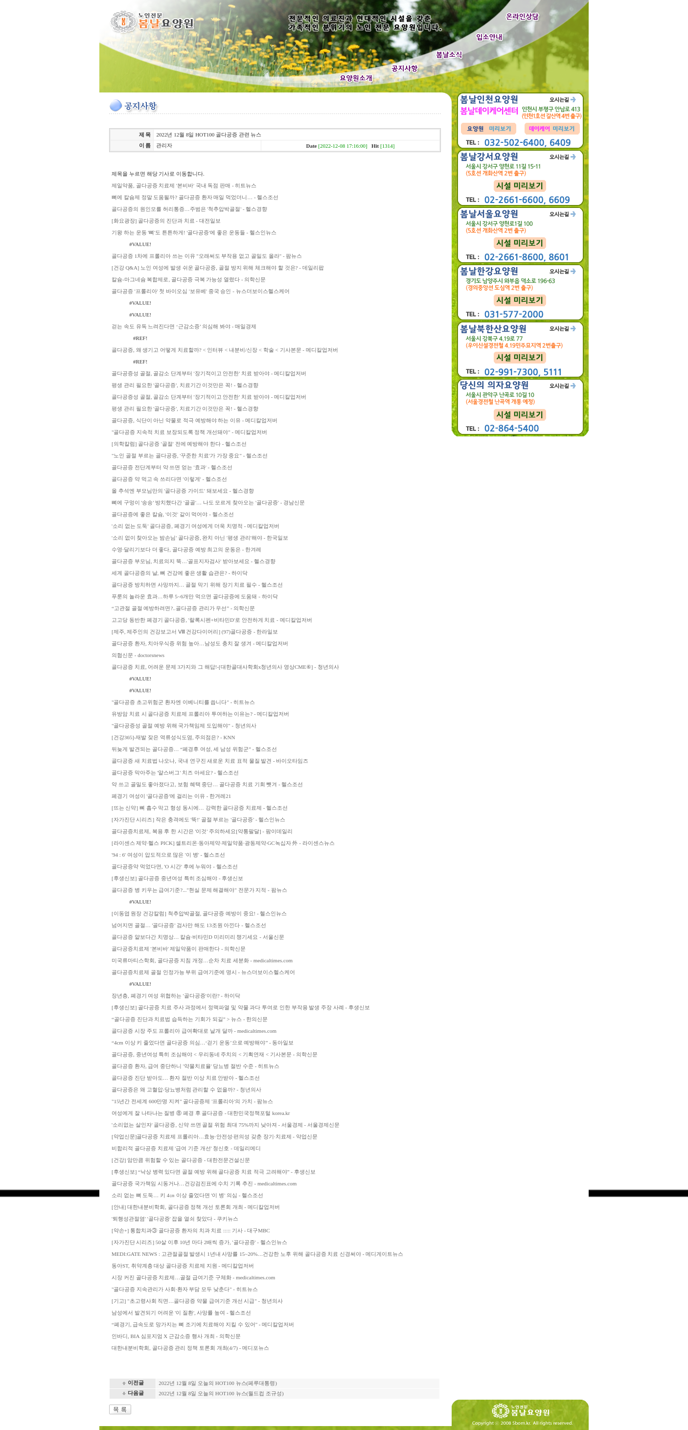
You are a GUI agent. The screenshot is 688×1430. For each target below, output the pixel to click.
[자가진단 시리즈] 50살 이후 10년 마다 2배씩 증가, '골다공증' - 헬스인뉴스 (199, 1242)
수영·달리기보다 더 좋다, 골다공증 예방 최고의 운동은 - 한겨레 (186, 549)
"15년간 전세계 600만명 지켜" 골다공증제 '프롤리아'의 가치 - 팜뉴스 (192, 1101)
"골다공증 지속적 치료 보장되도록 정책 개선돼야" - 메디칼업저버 (189, 432)
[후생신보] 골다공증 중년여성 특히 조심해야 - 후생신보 (178, 878)
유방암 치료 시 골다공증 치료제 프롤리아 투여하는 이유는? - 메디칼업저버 (200, 714)
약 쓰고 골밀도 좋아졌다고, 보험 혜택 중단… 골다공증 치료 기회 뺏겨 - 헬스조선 (207, 784)
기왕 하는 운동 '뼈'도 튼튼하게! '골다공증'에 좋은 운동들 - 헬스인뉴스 (194, 232)
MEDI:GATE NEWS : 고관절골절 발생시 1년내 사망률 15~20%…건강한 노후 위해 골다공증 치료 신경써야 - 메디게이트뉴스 (257, 1254)
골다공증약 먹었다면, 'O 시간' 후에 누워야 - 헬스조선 (175, 866)
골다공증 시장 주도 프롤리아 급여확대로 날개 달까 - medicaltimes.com (194, 1031)
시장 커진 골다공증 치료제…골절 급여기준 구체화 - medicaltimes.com (193, 1277)
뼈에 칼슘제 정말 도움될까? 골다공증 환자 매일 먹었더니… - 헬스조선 (195, 197)
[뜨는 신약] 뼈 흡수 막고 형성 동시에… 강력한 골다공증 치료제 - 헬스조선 (200, 808)
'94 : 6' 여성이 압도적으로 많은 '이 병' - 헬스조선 (168, 855)
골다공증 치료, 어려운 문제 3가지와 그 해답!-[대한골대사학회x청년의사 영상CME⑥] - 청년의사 (225, 667)
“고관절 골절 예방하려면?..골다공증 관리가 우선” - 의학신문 (183, 608)
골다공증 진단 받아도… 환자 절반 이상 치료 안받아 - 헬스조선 (186, 1078)
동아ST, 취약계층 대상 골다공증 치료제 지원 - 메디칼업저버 (183, 1266)
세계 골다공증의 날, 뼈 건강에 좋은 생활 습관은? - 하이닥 (180, 573)
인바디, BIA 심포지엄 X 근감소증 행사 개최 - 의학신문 (176, 1336)
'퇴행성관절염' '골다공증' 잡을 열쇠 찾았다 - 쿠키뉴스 (175, 1219)
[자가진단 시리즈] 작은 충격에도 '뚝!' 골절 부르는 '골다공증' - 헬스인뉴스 (198, 819)
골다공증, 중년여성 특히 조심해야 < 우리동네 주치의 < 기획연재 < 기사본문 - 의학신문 (215, 1054)
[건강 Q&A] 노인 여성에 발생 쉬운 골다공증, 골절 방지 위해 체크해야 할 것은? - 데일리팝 (218, 268)
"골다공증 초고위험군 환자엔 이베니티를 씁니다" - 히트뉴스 (183, 702)
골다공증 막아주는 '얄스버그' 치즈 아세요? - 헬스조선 (175, 772)
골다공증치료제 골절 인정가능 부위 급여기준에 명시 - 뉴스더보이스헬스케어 (203, 972)
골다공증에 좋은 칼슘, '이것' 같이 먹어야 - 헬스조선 (173, 514)
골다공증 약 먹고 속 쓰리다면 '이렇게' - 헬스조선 (169, 479)
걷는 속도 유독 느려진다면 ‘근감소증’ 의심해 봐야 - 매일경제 (184, 326)
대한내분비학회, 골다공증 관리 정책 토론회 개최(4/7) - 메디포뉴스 (190, 1348)
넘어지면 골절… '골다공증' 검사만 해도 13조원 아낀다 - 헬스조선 (189, 925)
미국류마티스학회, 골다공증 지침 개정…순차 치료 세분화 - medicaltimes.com (202, 960)
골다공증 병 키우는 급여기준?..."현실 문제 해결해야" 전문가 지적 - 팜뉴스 (199, 890)
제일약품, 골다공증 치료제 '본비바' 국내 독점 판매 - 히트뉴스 (184, 185)
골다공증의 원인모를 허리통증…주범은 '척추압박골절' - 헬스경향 (189, 209)
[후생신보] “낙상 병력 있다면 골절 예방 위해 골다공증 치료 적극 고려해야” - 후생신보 (214, 1172)
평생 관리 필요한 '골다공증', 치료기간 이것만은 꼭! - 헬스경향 (185, 385)
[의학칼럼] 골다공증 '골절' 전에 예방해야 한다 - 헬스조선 (179, 444)
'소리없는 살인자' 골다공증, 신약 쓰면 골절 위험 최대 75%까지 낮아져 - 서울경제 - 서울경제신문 (226, 1125)
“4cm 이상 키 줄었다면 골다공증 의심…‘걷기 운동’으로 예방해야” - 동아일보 (203, 1042)
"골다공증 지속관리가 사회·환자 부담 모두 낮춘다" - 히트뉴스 (185, 1289)
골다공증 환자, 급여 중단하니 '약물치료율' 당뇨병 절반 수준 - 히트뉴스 (195, 1066)
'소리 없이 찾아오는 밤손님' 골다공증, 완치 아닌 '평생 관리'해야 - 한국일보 (200, 538)
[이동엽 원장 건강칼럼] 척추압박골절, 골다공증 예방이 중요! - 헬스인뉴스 (199, 913)
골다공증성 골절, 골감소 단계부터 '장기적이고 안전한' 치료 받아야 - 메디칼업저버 (209, 373)
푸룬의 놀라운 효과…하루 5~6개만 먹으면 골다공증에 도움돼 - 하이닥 (195, 596)
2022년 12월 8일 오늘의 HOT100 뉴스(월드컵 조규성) (221, 1393)
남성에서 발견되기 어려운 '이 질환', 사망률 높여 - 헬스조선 (181, 1313)
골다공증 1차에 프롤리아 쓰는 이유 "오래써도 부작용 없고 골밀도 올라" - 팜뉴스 (207, 256)
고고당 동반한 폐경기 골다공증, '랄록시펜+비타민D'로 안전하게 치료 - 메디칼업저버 (212, 620)
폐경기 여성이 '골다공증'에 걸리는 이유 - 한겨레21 (171, 796)
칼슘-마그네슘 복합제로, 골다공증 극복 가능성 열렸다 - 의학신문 (189, 279)
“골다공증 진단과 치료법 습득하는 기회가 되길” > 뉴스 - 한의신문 (190, 1019)
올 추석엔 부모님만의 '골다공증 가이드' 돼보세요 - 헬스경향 (183, 491)
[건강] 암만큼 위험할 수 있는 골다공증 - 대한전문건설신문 (181, 1160)
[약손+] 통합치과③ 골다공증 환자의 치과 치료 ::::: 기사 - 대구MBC (191, 1230)
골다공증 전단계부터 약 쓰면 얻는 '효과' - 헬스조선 (172, 467)
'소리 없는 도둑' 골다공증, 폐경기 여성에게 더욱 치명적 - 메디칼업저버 (195, 526)
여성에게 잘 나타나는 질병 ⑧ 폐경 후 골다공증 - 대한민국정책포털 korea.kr (201, 1113)
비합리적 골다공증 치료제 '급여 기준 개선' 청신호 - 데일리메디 (186, 1148)
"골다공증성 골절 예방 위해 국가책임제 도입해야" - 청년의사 (184, 725)
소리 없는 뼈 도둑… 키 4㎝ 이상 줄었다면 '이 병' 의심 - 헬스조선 (187, 1195)
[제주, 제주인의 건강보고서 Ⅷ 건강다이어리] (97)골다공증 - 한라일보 (195, 632)
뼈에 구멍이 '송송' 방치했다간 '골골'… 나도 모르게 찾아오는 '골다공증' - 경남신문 (208, 502)
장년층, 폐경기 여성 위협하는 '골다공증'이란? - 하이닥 (176, 996)
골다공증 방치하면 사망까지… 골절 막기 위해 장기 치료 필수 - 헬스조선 (197, 585)
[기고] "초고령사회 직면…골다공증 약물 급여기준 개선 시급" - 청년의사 (197, 1301)
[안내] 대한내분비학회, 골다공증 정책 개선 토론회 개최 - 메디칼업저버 (196, 1207)
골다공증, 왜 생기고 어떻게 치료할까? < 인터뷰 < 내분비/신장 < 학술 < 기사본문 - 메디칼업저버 (225, 350)
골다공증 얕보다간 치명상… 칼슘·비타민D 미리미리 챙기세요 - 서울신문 (198, 937)
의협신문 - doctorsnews (138, 655)
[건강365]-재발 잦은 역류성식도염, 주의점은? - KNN (173, 737)
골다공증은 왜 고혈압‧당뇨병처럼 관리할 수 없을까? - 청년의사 (186, 1089)
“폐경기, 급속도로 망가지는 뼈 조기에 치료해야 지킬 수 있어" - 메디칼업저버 (203, 1324)
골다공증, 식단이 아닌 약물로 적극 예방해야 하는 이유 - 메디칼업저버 (194, 420)
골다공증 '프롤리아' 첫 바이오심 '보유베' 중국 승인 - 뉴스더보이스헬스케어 (201, 291)
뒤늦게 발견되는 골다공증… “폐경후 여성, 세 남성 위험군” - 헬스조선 (194, 749)
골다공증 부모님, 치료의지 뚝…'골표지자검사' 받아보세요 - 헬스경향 (193, 561)
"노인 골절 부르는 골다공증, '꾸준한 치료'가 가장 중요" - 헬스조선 (190, 455)
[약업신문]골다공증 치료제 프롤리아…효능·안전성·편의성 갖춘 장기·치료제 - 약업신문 (215, 1136)
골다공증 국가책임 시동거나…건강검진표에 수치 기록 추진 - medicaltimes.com (204, 1183)
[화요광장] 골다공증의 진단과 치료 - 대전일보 (166, 221)
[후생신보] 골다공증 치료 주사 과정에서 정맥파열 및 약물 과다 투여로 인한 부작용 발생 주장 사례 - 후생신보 (241, 1007)
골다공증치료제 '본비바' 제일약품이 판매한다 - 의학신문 (179, 949)
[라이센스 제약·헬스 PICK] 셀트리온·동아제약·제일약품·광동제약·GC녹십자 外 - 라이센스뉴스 (223, 843)
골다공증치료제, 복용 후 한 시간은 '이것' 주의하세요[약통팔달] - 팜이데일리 (202, 831)
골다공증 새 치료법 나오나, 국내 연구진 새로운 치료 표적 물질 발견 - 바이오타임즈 (210, 761)
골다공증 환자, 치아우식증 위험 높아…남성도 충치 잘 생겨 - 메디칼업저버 (200, 643)
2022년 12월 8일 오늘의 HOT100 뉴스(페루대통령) (218, 1383)
